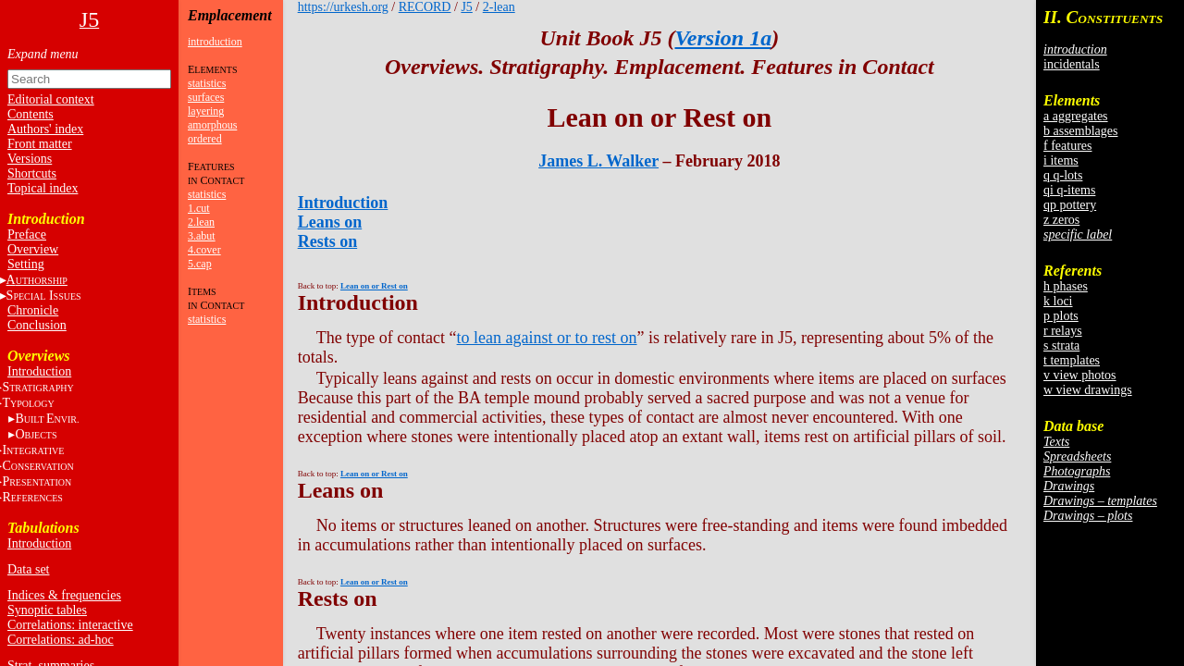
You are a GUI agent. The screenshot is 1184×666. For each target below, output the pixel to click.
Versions (29, 159)
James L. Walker (598, 161)
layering (206, 111)
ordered (205, 138)
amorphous (212, 124)
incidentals (1071, 64)
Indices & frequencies (64, 595)
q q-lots (1062, 175)
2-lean (499, 7)
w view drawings (1087, 390)
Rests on (328, 241)
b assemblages (1080, 131)
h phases (1065, 286)
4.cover (204, 249)
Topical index (42, 188)
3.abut (202, 235)
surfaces (206, 97)
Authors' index (45, 129)
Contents (30, 114)
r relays (1062, 331)
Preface (26, 234)
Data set (28, 569)
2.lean (201, 222)
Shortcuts (31, 173)
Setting (25, 264)
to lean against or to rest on (547, 337)
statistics (207, 83)
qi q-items (1069, 190)
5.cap (200, 263)
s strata (1061, 345)
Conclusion (37, 325)
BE (47, 419)
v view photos (1079, 375)
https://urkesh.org (343, 7)
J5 (466, 7)
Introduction (39, 371)
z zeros (1061, 220)
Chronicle (32, 310)
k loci (1058, 301)
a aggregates (1075, 116)
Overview (32, 249)
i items (1061, 160)
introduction (215, 41)
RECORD (425, 7)
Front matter (39, 144)
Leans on (330, 222)
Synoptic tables (47, 610)
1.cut (199, 208)
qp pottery (1069, 205)
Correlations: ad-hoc (60, 640)
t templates (1071, 360)
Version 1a (722, 38)
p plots (1061, 316)
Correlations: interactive (70, 625)
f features (1067, 146)
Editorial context (50, 99)
